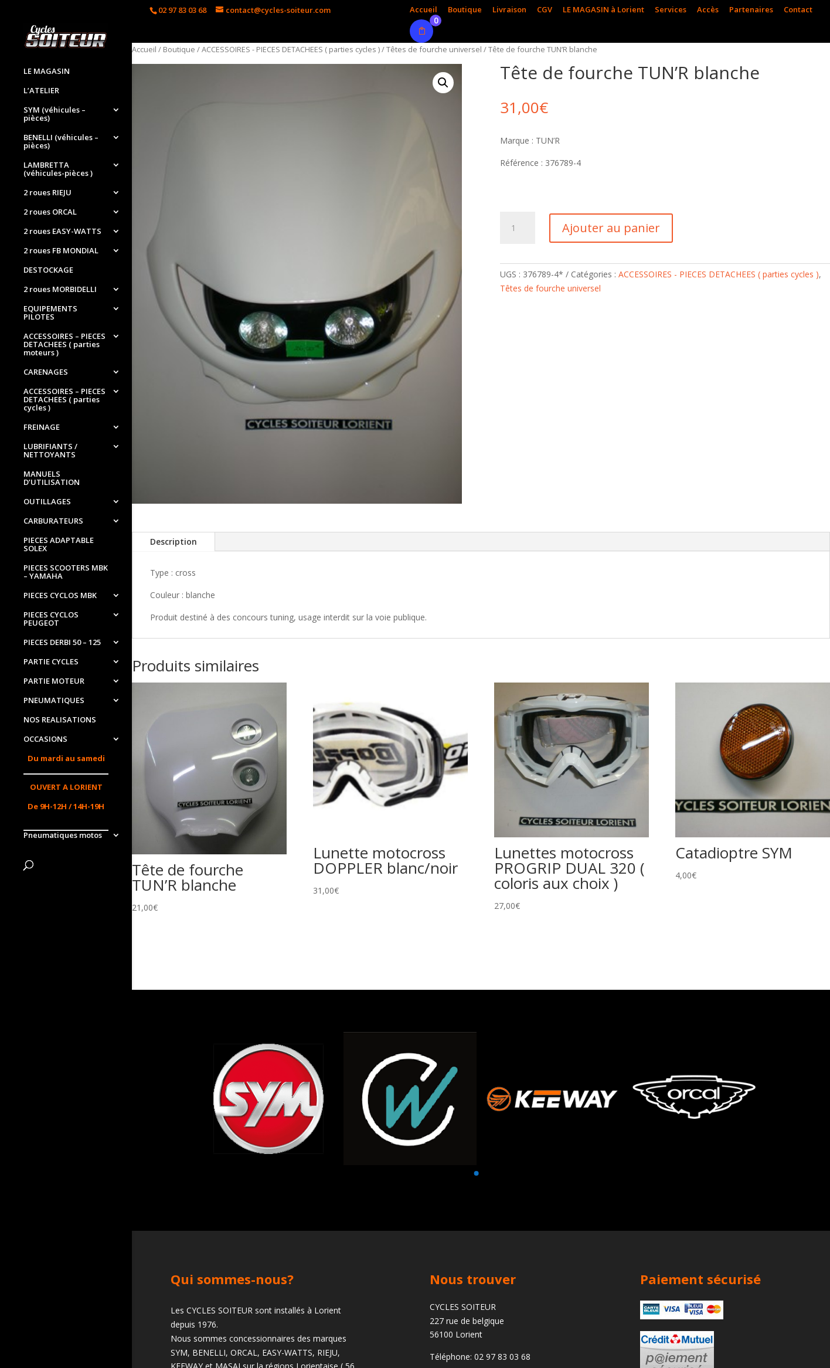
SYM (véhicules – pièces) (54, 114)
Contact (798, 10)
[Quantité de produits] (517, 228)
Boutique (465, 10)
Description (173, 541)
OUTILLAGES (47, 502)
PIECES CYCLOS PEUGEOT (51, 619)
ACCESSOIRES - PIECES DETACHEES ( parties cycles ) (291, 49)
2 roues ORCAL (50, 212)
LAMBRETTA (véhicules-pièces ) (58, 169)
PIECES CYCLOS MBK (60, 595)
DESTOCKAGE (48, 270)
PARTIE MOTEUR (53, 681)
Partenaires (751, 10)
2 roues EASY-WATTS (62, 231)
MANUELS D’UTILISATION (51, 478)
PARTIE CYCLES (51, 662)
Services (670, 10)
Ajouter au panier (611, 228)
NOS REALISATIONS (59, 720)
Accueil (423, 10)
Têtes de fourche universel (434, 49)
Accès (708, 10)
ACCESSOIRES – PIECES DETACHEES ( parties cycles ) (64, 400)
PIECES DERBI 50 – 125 (62, 642)
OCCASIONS (45, 739)
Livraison (509, 10)
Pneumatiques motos (62, 835)
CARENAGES (45, 372)
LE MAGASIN (46, 71)
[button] (476, 1173)
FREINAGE (41, 427)
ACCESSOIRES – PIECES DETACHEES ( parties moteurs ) (64, 345)
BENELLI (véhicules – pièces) (60, 142)
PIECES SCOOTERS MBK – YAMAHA (65, 572)
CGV (544, 10)
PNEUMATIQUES (53, 700)
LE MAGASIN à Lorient (603, 10)
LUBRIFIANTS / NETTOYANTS (50, 451)
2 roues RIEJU (47, 193)
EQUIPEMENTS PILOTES (50, 313)
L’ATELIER (41, 91)
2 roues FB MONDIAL (60, 251)
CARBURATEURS (53, 521)
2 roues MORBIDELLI (60, 289)
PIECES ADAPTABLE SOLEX (58, 545)
